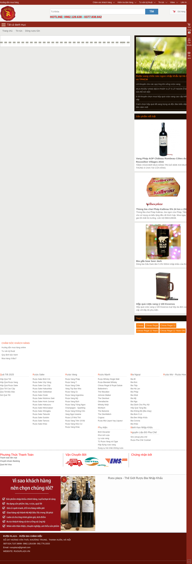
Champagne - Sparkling (75, 408)
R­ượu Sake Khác (40, 424)
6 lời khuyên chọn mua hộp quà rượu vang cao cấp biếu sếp (161, 98)
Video (172, 2)
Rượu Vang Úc (71, 392)
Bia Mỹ (133, 398)
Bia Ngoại (135, 374)
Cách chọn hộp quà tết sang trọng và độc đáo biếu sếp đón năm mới (161, 105)
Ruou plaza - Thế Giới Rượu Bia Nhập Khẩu (135, 478)
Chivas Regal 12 (167, 325)
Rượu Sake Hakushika (42, 389)
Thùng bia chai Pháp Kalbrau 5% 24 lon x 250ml (163, 209)
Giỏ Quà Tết (5, 395)
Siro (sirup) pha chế (139, 437)
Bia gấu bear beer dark (149, 261)
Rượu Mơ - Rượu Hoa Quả (177, 374)
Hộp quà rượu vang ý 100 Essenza (155, 304)
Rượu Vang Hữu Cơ (73, 424)
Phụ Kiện (102, 427)
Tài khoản (189, 41)
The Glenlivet (103, 398)
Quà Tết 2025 (7, 374)
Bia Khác (134, 424)
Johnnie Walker (104, 395)
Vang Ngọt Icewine (73, 414)
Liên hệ (184, 2)
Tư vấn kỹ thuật (145, 2)
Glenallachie (103, 401)
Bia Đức (134, 382)
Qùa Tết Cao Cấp (7, 389)
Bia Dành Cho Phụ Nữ (140, 405)
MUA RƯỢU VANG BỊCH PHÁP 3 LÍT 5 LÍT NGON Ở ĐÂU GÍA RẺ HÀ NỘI (162, 90)
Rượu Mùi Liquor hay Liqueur (110, 421)
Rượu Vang (71, 374)
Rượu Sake (38, 374)
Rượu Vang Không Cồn (75, 411)
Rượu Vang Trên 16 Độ (75, 421)
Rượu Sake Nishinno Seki (44, 398)
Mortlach (101, 408)
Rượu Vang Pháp (72, 379)
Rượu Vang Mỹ (71, 398)
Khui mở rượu (103, 435)
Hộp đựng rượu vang (107, 445)
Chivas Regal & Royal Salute (110, 385)
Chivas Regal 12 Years (147, 330)
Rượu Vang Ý (71, 382)
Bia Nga (134, 401)
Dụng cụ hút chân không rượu (110, 448)
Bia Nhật (134, 395)
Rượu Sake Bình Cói (41, 379)
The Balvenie (103, 411)
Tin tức (161, 2)
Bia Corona (135, 421)
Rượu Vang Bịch (72, 401)
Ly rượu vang (103, 438)
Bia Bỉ (133, 379)
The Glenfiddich (104, 414)
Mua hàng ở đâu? (9, 358)
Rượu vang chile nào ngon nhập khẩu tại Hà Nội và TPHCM (163, 78)
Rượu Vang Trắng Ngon (75, 405)
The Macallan (103, 392)
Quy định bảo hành (10, 355)
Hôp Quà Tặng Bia (138, 408)
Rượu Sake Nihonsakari (43, 408)
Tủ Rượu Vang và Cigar (108, 441)
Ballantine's (103, 389)
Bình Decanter (104, 432)
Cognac (101, 417)
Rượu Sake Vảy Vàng (42, 382)
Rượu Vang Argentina (74, 395)
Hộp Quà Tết (5, 379)
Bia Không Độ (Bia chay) (141, 411)
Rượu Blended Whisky (107, 382)
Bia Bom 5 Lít (136, 414)
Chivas (140, 325)
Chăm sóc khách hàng (102, 2)
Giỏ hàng (181, 11)
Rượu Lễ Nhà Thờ (73, 417)
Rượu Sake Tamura (41, 421)
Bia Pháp (134, 392)
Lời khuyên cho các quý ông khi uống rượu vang (158, 84)
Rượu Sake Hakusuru (42, 405)
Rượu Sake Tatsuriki (41, 414)
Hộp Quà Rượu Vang (9, 382)
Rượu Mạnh (104, 374)
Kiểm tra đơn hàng (125, 2)
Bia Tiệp (134, 385)
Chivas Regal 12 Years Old (172, 330)
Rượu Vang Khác (72, 427)
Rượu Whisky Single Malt (108, 379)
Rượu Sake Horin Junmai (43, 401)
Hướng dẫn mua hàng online (14, 347)
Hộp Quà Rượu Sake (9, 385)
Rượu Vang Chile (72, 385)
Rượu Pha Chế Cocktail (141, 440)
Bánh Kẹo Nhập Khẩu (142, 427)
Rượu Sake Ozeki (40, 395)
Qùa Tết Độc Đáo (7, 392)
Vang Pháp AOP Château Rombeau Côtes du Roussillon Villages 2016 (161, 160)
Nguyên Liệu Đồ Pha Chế (144, 432)
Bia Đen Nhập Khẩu (139, 417)
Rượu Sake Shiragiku (42, 411)
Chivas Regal (152, 325)
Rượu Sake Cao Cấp (41, 385)
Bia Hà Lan (135, 389)
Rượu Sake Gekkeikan (42, 392)
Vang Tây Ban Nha (73, 389)
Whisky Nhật (103, 405)
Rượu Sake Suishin (41, 417)
